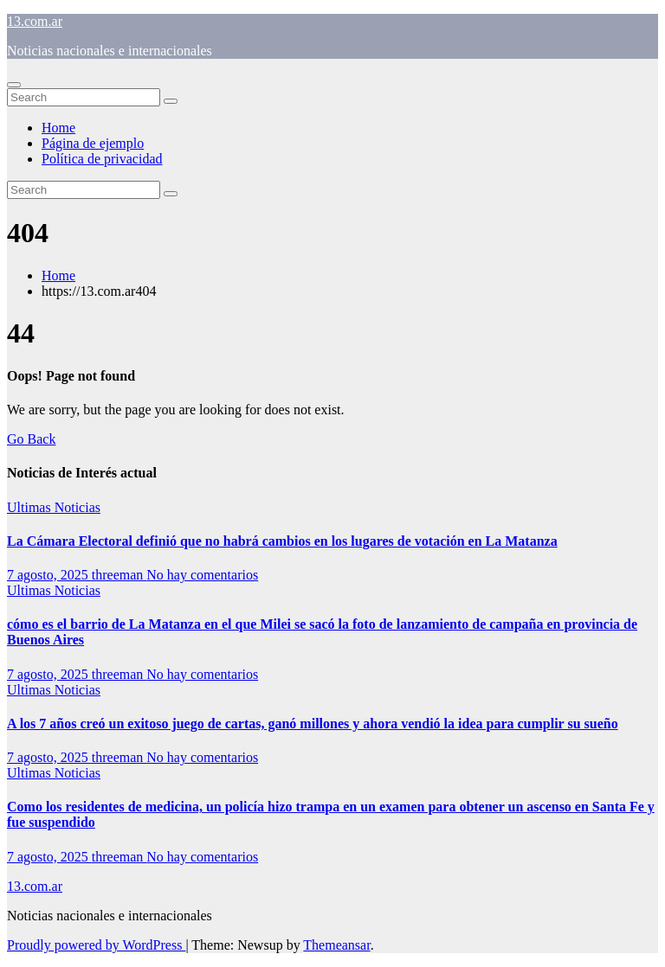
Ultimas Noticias (53, 507)
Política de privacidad (102, 158)
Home (58, 127)
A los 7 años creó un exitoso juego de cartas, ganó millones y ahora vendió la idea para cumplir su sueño (312, 723)
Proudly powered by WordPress (96, 945)
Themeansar (336, 945)
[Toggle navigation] (14, 84)
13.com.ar (34, 21)
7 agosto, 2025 (49, 574)
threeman (119, 574)
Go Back (31, 439)
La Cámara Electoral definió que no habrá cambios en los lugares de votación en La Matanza (282, 541)
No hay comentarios (202, 574)
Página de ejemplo (93, 143)
